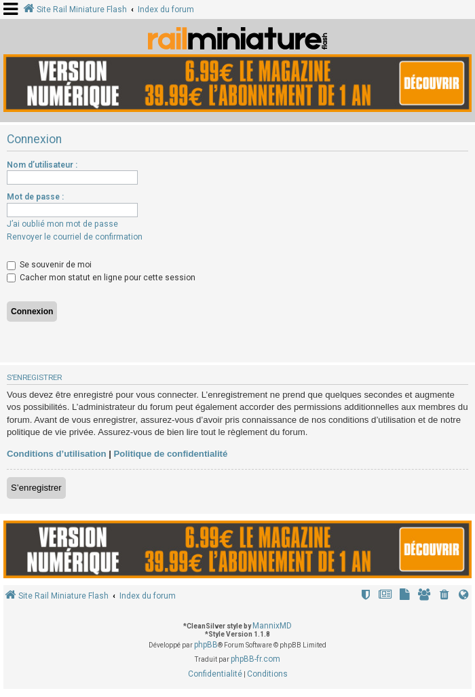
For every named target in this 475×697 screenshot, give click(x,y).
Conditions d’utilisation (57, 454)
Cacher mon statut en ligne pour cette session (101, 277)
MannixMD (272, 625)
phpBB (206, 644)
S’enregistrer (36, 488)
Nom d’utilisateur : (42, 165)
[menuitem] (444, 596)
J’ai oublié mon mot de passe (62, 224)
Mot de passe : (35, 197)
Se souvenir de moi (49, 264)
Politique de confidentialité (171, 454)
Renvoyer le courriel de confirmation (74, 237)
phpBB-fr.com (255, 659)
